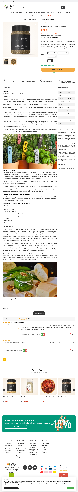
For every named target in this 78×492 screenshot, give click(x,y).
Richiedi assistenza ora (47, 81)
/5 (13, 81)
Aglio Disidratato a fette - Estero (11, 397)
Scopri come (68, 33)
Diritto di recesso (21, 454)
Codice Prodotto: (61, 168)
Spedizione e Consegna (21, 444)
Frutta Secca (45, 445)
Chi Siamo (8, 443)
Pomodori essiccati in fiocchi (47, 397)
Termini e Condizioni (21, 448)
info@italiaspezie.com (42, 1)
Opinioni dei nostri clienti (8, 446)
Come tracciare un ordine (8, 453)
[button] (73, 479)
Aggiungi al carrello (58, 69)
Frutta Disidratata (45, 443)
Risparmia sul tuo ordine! (45, 451)
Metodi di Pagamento (21, 447)
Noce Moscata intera (63, 397)
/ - (52, 23)
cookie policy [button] (19, 482)
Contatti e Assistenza (9, 456)
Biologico (45, 447)
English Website (33, 454)
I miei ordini (33, 445)
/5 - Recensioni (28, 1)
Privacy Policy (8, 448)
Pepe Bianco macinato (26, 397)
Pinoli (45, 449)
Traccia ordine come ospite (33, 450)
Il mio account (33, 443)
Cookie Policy (8, 450)
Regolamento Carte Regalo (20, 456)
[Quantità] (49, 60)
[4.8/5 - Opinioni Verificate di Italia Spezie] (63, 472)
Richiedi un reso (33, 452)
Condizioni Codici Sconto (21, 451)
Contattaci (71, 1)
